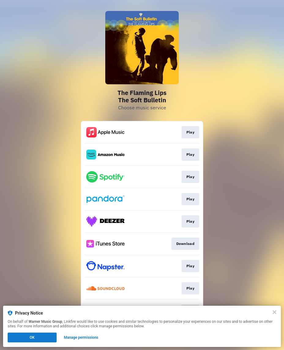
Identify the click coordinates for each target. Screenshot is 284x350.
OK (32, 337)
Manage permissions (81, 337)
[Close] (274, 312)
